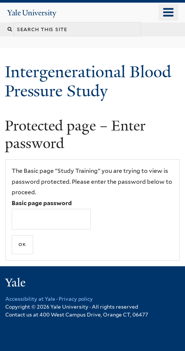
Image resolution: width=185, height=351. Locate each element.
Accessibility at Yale (30, 299)
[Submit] (22, 244)
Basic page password (42, 203)
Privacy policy (76, 299)
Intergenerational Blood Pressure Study (88, 81)
